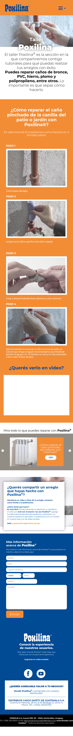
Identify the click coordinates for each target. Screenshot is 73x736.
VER (51, 457)
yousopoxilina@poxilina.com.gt (26, 523)
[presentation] (48, 615)
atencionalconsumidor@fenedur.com (40, 721)
